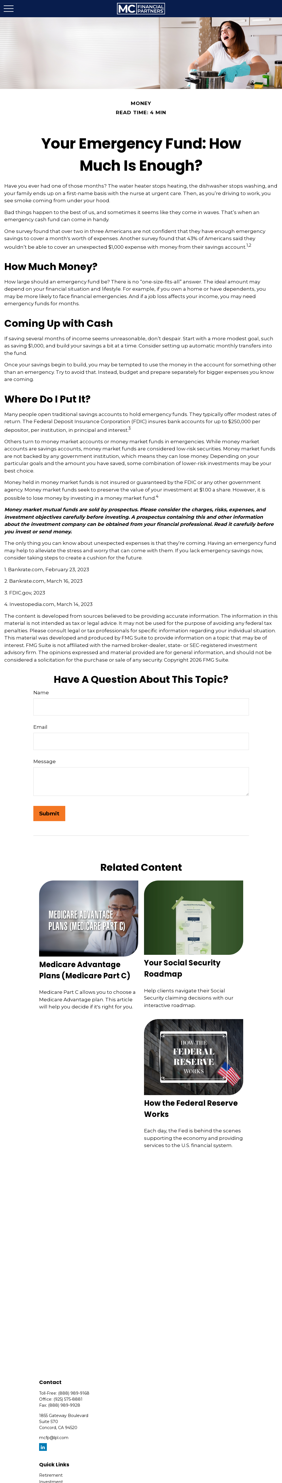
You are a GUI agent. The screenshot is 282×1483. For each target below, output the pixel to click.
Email (40, 727)
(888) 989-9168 (73, 1393)
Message (44, 761)
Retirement (51, 1475)
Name (41, 692)
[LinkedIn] (43, 1447)
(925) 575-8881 (68, 1399)
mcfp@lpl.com (53, 1437)
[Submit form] (49, 813)
